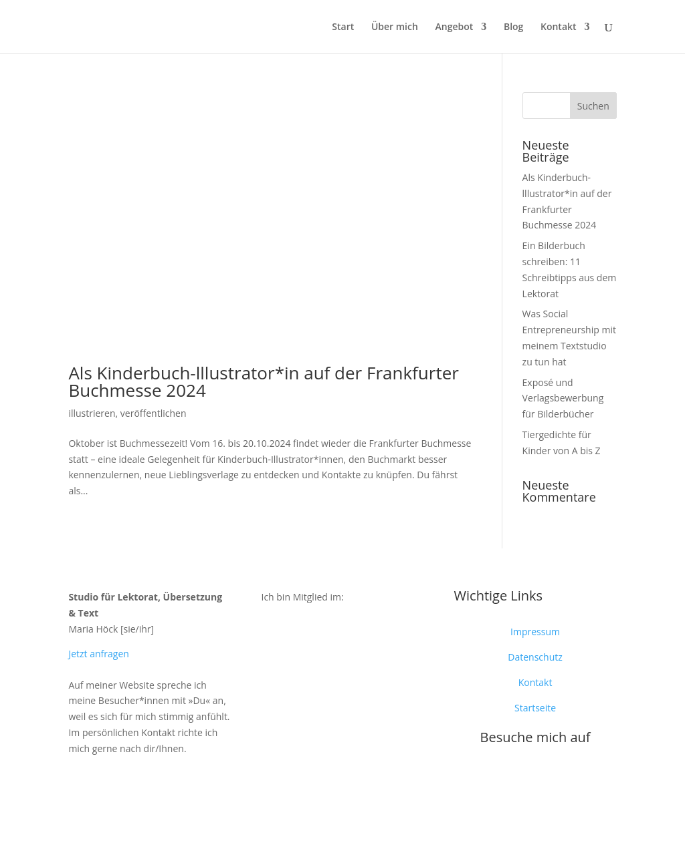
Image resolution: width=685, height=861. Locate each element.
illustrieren (91, 413)
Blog (513, 27)
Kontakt (559, 27)
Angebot (454, 27)
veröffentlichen (153, 413)
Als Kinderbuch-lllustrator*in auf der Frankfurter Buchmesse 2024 (263, 381)
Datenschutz (535, 657)
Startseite (535, 707)
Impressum (535, 631)
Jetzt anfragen (98, 653)
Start (343, 27)
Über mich (394, 27)
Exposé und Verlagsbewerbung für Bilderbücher (563, 398)
